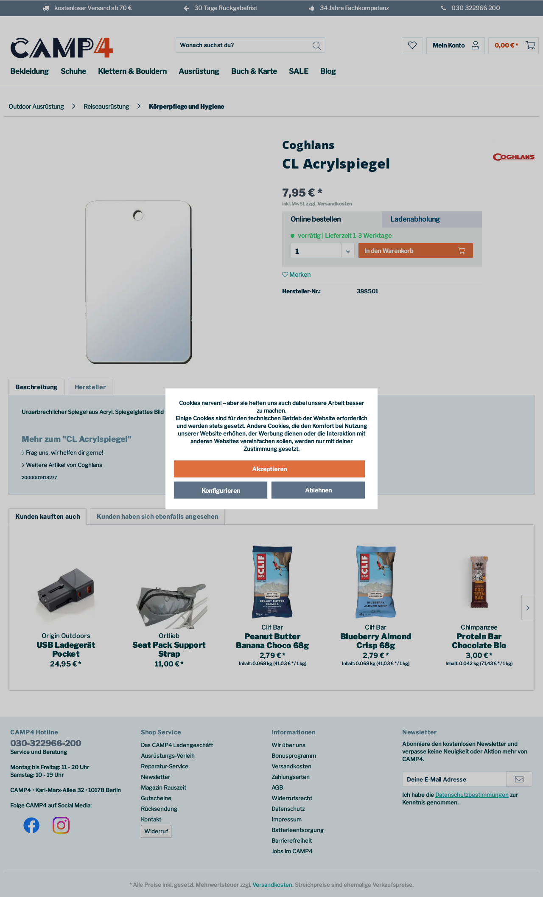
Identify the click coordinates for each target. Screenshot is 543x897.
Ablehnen (318, 490)
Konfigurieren (221, 490)
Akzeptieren (269, 468)
